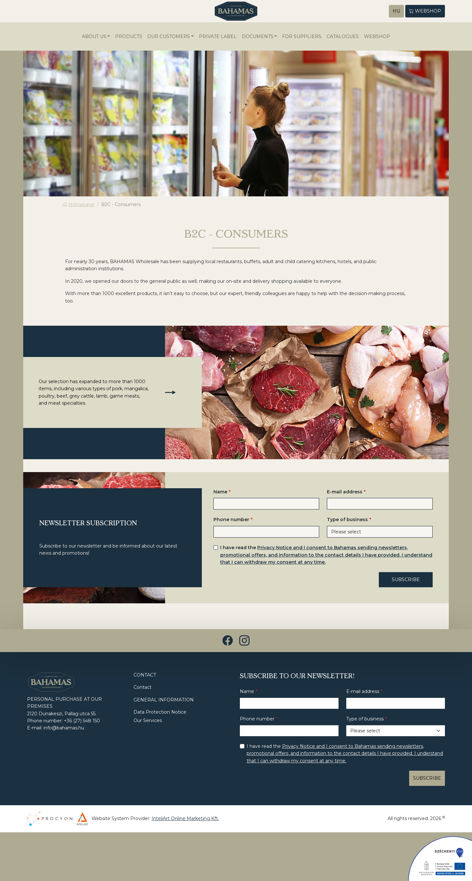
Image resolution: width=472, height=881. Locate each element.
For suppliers (301, 37)
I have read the (326, 555)
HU (396, 11)
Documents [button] (257, 37)
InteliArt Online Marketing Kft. (185, 819)
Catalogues (343, 37)
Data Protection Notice (159, 712)
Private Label (218, 37)
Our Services (147, 721)
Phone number (231, 520)
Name (220, 492)
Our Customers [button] (168, 37)
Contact (142, 688)
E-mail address (344, 492)
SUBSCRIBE (406, 580)
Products (128, 37)
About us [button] (94, 37)
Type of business (347, 520)
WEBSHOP (377, 37)
